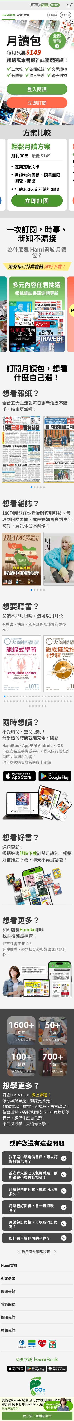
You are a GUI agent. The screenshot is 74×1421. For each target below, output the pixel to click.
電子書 (34, 5)
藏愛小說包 (23, 15)
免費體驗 (65, 15)
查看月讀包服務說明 (34, 1251)
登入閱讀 (37, 89)
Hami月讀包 (8, 15)
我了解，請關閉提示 (37, 1415)
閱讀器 (55, 5)
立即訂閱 (37, 102)
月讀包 (45, 5)
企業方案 (53, 15)
